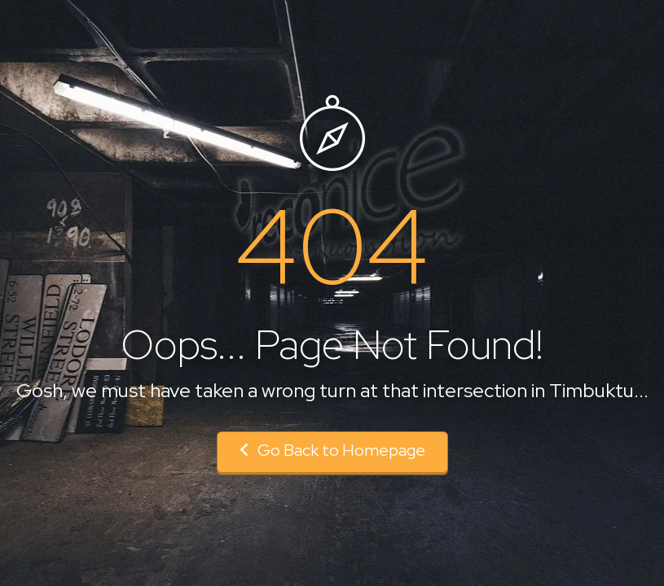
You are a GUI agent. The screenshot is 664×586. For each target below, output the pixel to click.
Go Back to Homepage (332, 450)
